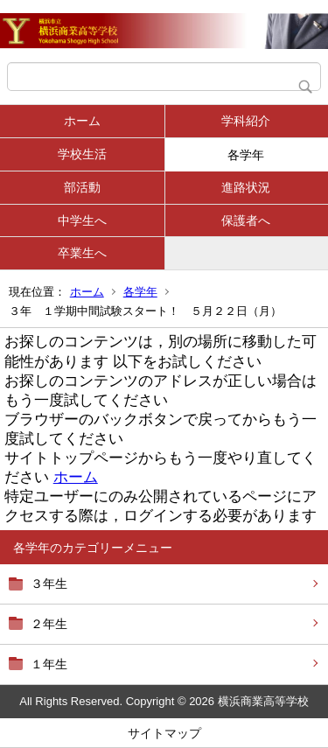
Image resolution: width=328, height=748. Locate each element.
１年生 (49, 664)
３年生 (49, 584)
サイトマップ (164, 733)
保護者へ (245, 220)
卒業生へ (82, 253)
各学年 (245, 155)
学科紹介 (245, 121)
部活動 (82, 187)
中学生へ (82, 220)
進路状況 (245, 187)
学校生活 (82, 154)
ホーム (82, 121)
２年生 (49, 624)
